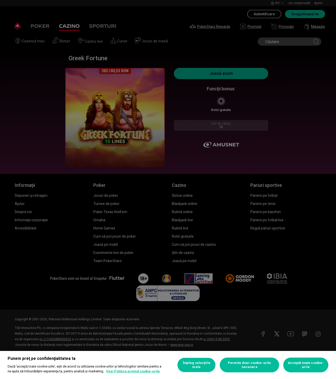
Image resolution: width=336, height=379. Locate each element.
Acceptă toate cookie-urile (306, 365)
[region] (168, 365)
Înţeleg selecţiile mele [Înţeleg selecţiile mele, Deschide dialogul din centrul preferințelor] (196, 365)
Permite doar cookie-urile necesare (249, 365)
